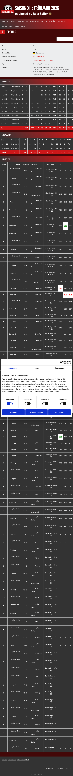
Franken (35, 315)
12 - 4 (25, 574)
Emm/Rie (36, 294)
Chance (15, 716)
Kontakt (23, 26)
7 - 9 (25, 265)
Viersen (15, 265)
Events (17, 26)
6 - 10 (25, 178)
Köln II (35, 241)
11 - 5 (25, 257)
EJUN (15, 178)
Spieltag (3, 164)
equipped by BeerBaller (33, 13)
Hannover (36, 186)
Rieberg (14, 463)
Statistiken (61, 21)
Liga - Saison (51, 164)
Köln (34, 471)
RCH (34, 526)
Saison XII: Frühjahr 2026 (37, 8)
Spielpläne (52, 21)
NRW (51, 60)
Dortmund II (15, 144)
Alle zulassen (59, 412)
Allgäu (35, 309)
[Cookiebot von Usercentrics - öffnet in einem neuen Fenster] (61, 362)
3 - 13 (25, 321)
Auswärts (34, 164)
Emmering (14, 502)
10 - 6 (25, 194)
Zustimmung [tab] (12, 368)
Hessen (15, 288)
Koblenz (14, 202)
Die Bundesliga (23, 21)
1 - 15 (25, 249)
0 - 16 (25, 273)
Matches (13, 21)
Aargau (35, 724)
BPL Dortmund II (38, 56)
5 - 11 (25, 430)
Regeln (4, 26)
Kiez (16, 321)
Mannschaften (34, 21)
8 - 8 (25, 226)
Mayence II (36, 218)
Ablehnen (13, 412)
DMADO (15, 249)
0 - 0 (25, 170)
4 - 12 (25, 218)
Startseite (5, 21)
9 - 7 (25, 234)
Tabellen (44, 21)
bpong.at (14, 685)
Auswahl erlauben (36, 412)
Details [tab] (36, 368)
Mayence (36, 328)
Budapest (14, 210)
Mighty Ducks (44, 60)
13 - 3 (25, 186)
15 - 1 (25, 242)
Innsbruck (36, 437)
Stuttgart (14, 273)
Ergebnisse (25, 164)
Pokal (11, 26)
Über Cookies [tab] (60, 368)
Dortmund (36, 60)
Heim (18, 164)
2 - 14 (25, 621)
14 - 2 (25, 348)
